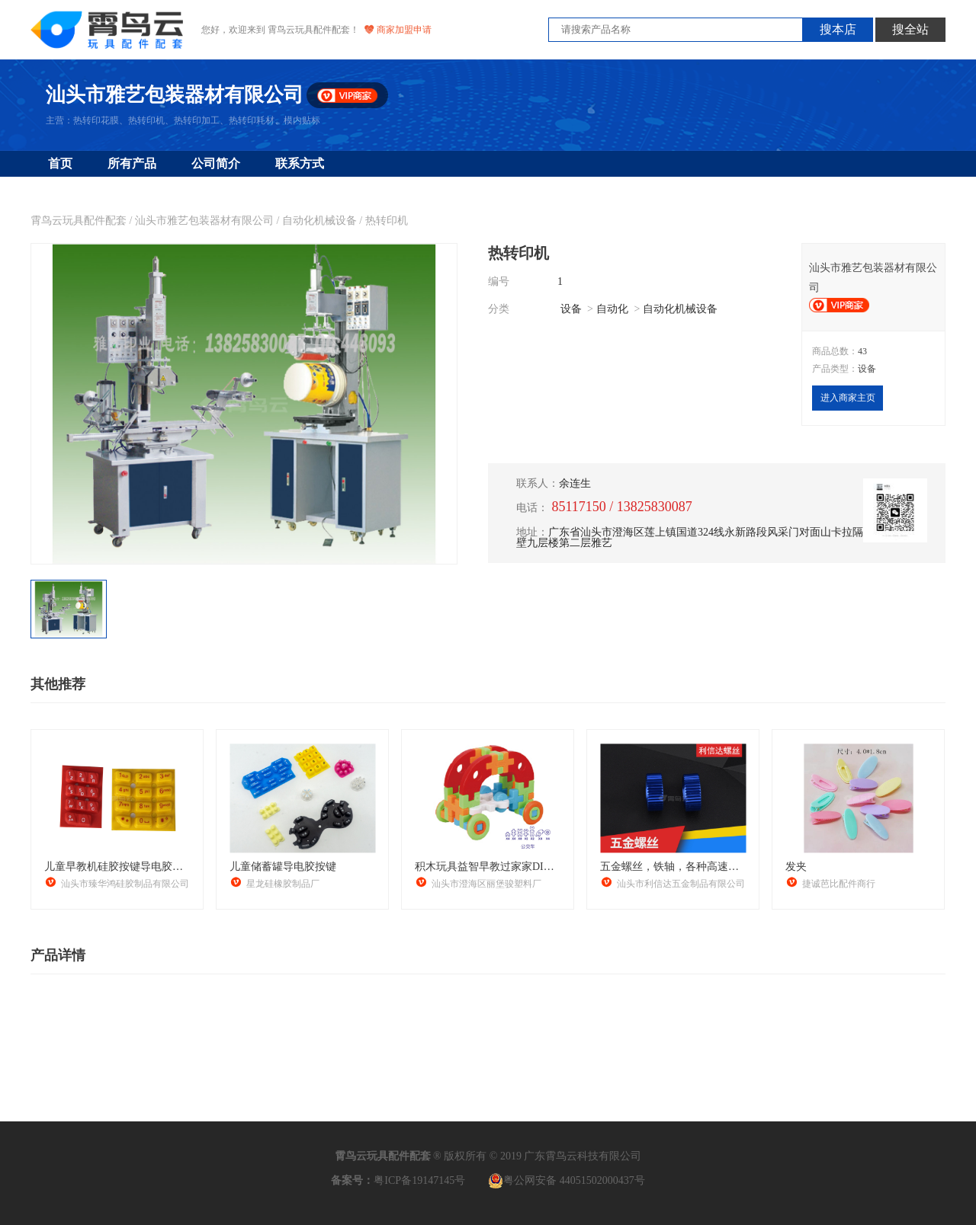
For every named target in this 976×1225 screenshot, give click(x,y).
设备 (571, 309)
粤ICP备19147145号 (419, 1180)
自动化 (612, 309)
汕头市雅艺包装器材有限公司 (204, 220)
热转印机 (386, 220)
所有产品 (132, 163)
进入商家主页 (847, 397)
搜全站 (910, 29)
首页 (60, 163)
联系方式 (299, 163)
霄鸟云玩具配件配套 (78, 220)
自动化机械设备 (319, 220)
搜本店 (838, 29)
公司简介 (215, 163)
